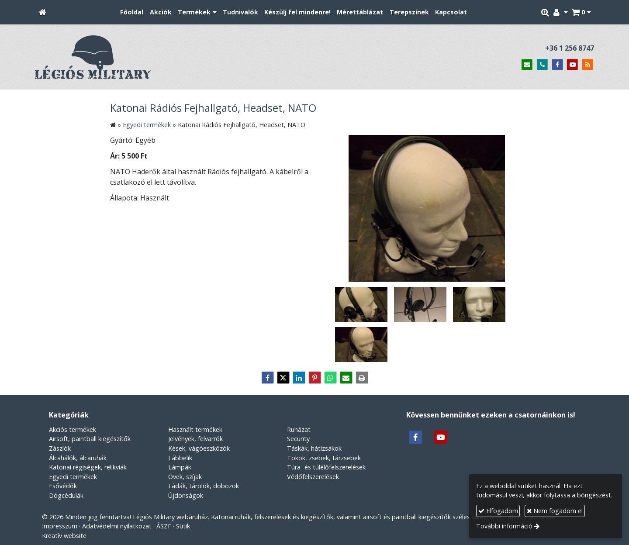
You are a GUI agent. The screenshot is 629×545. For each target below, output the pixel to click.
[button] (581, 12)
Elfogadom (498, 511)
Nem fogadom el (555, 511)
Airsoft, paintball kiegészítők (90, 439)
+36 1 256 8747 (569, 48)
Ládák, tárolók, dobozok (203, 486)
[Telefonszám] (542, 65)
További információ (504, 526)
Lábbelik (180, 458)
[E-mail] (527, 65)
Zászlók (60, 448)
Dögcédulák (66, 495)
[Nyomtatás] (362, 378)
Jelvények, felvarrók (195, 439)
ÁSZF (163, 526)
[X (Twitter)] (283, 378)
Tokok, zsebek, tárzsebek (324, 458)
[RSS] (587, 65)
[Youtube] (572, 65)
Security (298, 439)
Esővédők (63, 486)
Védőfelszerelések (313, 477)
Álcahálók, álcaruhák (78, 458)
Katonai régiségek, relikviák (88, 467)
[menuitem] (131, 12)
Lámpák (179, 467)
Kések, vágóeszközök (199, 448)
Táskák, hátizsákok (314, 448)
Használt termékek (195, 429)
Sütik (183, 526)
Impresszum (59, 526)
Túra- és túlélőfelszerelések (326, 467)
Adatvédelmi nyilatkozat (117, 526)
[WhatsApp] (330, 378)
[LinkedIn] (299, 378)
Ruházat (299, 429)
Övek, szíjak (185, 477)
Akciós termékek (72, 429)
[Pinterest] (314, 378)
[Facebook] (557, 65)
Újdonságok (185, 495)
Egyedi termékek (73, 477)
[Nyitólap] (42, 12)
